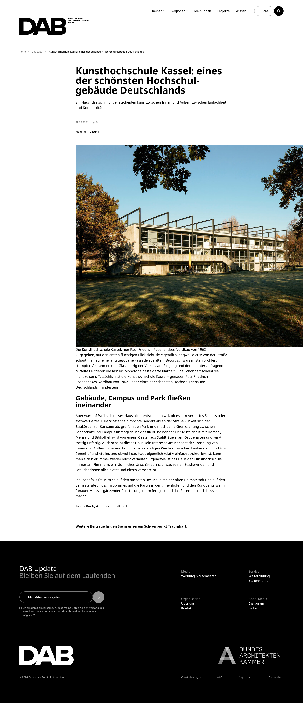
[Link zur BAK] (247, 655)
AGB (219, 677)
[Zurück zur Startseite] (61, 29)
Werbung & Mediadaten (198, 576)
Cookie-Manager (191, 677)
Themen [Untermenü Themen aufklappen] (157, 11)
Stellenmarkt (258, 581)
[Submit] (98, 597)
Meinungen (202, 11)
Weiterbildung (259, 576)
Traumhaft (177, 526)
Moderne (81, 131)
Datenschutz (276, 677)
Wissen (241, 11)
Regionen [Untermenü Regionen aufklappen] (179, 11)
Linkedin (255, 608)
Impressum (245, 677)
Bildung (94, 131)
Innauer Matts (87, 490)
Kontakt (187, 608)
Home (22, 51)
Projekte (223, 11)
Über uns (188, 603)
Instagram (256, 603)
